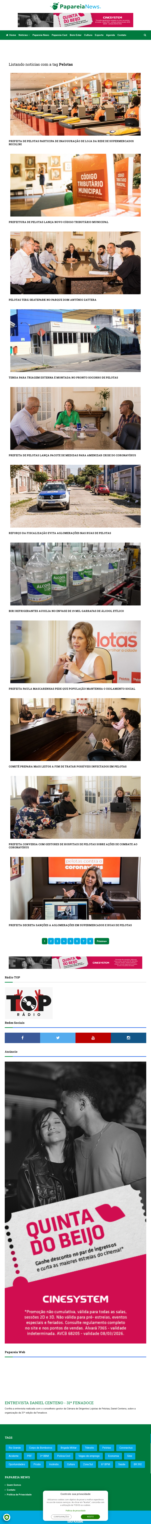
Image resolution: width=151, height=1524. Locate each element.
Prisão (37, 1464)
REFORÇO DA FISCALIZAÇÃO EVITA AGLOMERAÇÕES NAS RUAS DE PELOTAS (60, 533)
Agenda (110, 35)
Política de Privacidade (19, 1494)
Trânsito (89, 1447)
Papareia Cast (59, 35)
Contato (121, 35)
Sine (129, 1455)
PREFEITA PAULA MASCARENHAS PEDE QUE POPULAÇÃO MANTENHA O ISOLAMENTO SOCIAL (72, 688)
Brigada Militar (69, 1447)
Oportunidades (17, 1464)
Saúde (121, 1464)
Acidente (14, 1455)
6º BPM (105, 1464)
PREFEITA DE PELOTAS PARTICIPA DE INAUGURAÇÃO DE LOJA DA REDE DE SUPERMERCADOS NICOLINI (71, 142)
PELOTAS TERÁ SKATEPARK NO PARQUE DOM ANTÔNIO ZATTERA (52, 299)
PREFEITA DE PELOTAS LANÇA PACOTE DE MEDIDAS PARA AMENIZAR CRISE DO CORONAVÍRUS (72, 455)
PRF (29, 1455)
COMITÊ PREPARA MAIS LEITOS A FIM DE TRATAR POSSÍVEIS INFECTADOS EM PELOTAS (68, 766)
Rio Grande (15, 1447)
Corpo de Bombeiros (40, 1447)
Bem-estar (76, 35)
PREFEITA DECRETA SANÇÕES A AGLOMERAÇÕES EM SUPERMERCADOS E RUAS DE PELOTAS (70, 925)
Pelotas (106, 1447)
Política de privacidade (75, 1511)
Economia (113, 1455)
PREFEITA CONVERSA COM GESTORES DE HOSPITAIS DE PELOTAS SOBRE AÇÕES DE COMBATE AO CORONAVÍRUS (73, 846)
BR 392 (138, 1464)
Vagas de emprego (89, 1455)
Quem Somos (14, 1485)
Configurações (61, 1517)
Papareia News (41, 35)
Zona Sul (88, 1464)
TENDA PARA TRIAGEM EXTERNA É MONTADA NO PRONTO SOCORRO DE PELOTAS (63, 377)
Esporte (99, 35)
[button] (145, 35)
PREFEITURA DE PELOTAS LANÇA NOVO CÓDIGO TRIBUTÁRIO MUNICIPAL (58, 222)
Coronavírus (126, 1447)
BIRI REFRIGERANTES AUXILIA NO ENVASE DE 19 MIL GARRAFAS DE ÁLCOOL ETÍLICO (66, 611)
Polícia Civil (63, 1455)
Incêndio (54, 1464)
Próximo (101, 941)
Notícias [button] (24, 35)
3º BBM (44, 1455)
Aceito (90, 1517)
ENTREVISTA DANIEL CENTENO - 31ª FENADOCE (49, 1402)
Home (11, 35)
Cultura (88, 35)
